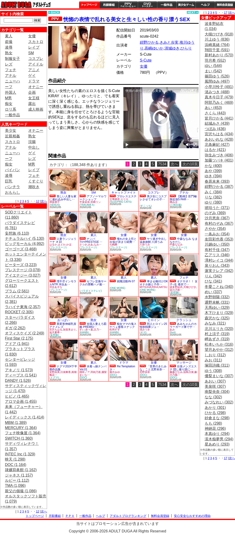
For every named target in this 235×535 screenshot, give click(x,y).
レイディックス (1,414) (24, 417)
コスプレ (35, 59)
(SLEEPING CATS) (121, 201)
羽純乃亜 (95, 372)
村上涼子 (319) (217, 334)
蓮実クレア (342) (219, 271)
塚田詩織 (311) (217, 365)
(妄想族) (174, 292)
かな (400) (213, 166)
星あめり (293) (217, 444)
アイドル (35, 64)
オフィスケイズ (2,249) (24, 333)
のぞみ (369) (215, 213)
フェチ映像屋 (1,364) (22, 433)
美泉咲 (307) (215, 386)
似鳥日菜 (188, 372)
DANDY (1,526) (18, 381)
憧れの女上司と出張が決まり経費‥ (123, 240)
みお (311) (213, 360)
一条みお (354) (217, 234)
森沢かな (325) (217, 318)
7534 (162, 164)
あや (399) (213, 171)
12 (37, 201)
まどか (62, 244)
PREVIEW (84, 141)
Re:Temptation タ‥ (122, 368)
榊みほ (173, 202)
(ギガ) (143, 332)
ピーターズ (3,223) (21, 265)
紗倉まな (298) (217, 418)
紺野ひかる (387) (219, 187)
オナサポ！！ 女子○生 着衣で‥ (184, 283)
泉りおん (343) (217, 266)
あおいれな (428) (219, 139)
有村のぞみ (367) (219, 223)
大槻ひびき (189, 287)
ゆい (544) (213, 66)
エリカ (124, 199)
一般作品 (166, 4)
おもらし (12, 192)
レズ (8, 64)
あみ (172, 329)
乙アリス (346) (217, 255)
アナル (10, 76)
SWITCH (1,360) (19, 438)
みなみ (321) (215, 323)
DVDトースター (147, 4)
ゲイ (32, 76)
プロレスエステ (127, 196)
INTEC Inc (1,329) (20, 454)
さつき (83, 244)
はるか (53, 244)
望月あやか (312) (219, 350)
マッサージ (184, 362)
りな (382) (213, 197)
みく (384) (213, 192)
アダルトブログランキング (128, 516)
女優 (32, 36)
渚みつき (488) (217, 92)
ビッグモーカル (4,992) (24, 244)
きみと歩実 (169, 42)
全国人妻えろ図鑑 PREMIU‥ (92, 325)
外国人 (10, 92)
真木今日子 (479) (219, 97)
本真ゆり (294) (217, 434)
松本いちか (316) (219, 344)
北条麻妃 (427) (217, 145)
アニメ (33, 70)
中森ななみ (176, 244)
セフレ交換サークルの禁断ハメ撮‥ (92, 283)
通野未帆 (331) (217, 302)
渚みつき (145, 329)
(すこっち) (146, 205)
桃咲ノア (84, 372)
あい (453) (213, 108)
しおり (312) (215, 355)
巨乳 (8, 181)
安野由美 (54, 372)
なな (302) (213, 397)
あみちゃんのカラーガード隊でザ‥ (183, 325)
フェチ (10, 70)
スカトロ (35, 42)
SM (31, 53)
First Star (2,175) (19, 338)
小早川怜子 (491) (219, 87)
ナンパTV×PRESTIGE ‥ (90, 240)
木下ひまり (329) (219, 313)
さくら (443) (215, 113)
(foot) (173, 332)
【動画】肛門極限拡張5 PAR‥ (183, 198)
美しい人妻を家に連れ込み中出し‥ (62, 198)
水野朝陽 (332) (217, 297)
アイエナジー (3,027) (22, 275)
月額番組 (108, 4)
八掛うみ (145, 244)
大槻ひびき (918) (219, 34)
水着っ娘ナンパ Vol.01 (92, 368)
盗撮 (8, 42)
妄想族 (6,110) (17, 233)
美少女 (10, 130)
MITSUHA (145, 287)
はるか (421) (215, 150)
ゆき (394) (213, 176)
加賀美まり (69, 329)
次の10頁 (190, 164)
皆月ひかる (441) (219, 118)
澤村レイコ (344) (219, 260)
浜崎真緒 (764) (217, 45)
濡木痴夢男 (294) (219, 439)
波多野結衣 (176, 287)
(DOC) (83, 377)
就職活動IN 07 (126, 281)
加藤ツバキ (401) (219, 160)
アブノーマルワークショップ (92, 198)
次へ (44, 201)
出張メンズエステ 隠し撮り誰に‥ (183, 368)
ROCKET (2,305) (19, 312)
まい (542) (213, 71)
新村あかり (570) (219, 55)
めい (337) (213, 292)
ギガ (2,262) (15, 328)
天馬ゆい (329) (217, 308)
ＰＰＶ (69, 516)
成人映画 (35, 109)
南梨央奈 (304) (217, 392)
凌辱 (8, 47)
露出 (32, 104)
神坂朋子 (54, 202)
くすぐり (35, 181)
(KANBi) (84, 332)
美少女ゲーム (186, 4)
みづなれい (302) (219, 402)
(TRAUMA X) (86, 204)
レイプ (33, 47)
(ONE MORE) (117, 288)
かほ (68, 244)
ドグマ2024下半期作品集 (63, 368)
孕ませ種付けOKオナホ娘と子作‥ (154, 283)
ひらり (186, 48)
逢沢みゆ (115, 372)
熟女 (8, 53)
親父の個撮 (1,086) (21, 491)
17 (225, 12)
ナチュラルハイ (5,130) (24, 238)
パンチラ (12, 187)
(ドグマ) (54, 377)
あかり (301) (215, 408)
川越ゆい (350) (217, 244)
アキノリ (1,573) (19, 370)
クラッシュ (184, 320)
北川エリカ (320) (219, 329)
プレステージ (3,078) (22, 270)
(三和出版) (176, 204)
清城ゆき (172, 48)
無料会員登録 (160, 516)
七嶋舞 (113, 244)
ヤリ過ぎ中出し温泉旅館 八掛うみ (153, 240)
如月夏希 (54, 332)
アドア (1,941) (17, 344)
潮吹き (33, 187)
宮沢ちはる (55, 329)
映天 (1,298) (15, 459)
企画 (32, 92)
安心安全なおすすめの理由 (192, 516)
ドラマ (33, 81)
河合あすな (55, 287)
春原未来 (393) (217, 181)
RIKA (155, 287)
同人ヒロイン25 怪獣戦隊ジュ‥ (153, 325)
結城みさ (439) (217, 123)
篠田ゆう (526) (217, 76)
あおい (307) (215, 381)
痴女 (8, 104)
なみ (96, 244)
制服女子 (12, 59)
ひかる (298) (215, 413)
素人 (8, 36)
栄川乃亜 (175, 289)
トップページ (89, 4)
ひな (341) (213, 281)
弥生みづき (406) (219, 155)
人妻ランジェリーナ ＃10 (62, 240)
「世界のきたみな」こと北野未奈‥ (153, 368)
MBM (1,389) (16, 423)
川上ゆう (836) (217, 39)
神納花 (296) (215, 428)
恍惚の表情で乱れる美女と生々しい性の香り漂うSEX (126, 19)
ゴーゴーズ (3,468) (21, 249)
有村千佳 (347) (217, 250)
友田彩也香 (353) (219, 239)
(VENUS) (54, 204)
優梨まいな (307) (219, 376)
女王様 (33, 98)
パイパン (12, 170)
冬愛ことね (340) (219, 287)
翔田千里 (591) (217, 50)
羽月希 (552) (215, 60)
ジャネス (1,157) (19, 475)
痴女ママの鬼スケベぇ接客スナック (123, 325)
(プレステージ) (58, 247)
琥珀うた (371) (217, 208)
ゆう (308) (213, 371)
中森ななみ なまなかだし (184, 240)
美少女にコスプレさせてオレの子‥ (153, 198)
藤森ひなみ (176, 372)
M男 (8, 98)
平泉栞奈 (84, 202)
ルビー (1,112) (17, 480)
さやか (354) (215, 229)
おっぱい (63, 320)
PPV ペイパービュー (128, 4)
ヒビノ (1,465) (17, 396)
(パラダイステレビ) (90, 290)
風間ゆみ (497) (217, 81)
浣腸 (32, 142)
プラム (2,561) (17, 291)
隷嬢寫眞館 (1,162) (21, 470)
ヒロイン (154, 320)
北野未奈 (145, 372)
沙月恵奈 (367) (217, 218)
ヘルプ (205, 4)
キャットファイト (123, 192)
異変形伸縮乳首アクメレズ (62, 325)
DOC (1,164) (15, 465)
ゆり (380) (213, 202)
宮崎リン (95, 202)
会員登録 (225, 4)
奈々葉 (89, 329)
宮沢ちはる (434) (219, 134)
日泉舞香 (65, 372)
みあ (90, 244)
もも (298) (213, 423)
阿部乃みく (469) (219, 103)
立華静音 (115, 199)
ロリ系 (10, 109)
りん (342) (213, 276)
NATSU (163, 287)
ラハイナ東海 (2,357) (22, 307)
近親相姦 (12, 136)
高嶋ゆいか (154, 48)
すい (82, 329)
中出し (33, 147)
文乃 (96, 329)
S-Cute (146, 60)
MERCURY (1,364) (21, 428)
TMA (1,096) (15, 486)
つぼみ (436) (215, 129)
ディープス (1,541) (21, 375)
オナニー (35, 87)
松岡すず (115, 329)
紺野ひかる (149, 42)
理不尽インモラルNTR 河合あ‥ (62, 283)
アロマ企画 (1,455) (21, 401)
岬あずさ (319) (217, 339)
